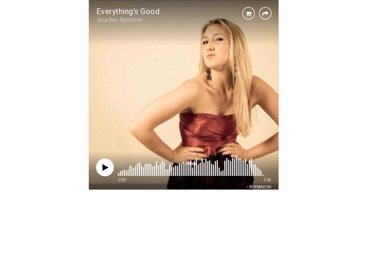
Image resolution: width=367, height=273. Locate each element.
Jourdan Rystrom (119, 19)
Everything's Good (128, 11)
